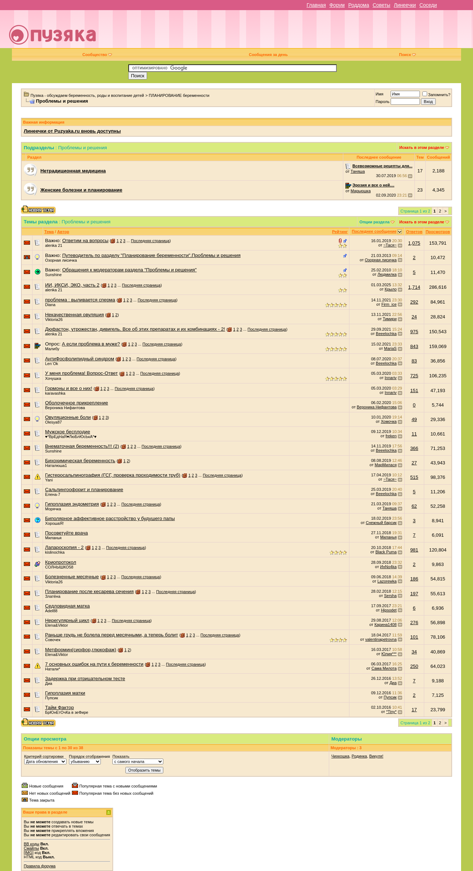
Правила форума (40, 866)
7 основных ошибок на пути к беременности (94, 664)
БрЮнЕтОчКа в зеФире (66, 712)
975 (414, 331)
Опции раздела (375, 222)
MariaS (390, 348)
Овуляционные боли (68, 417)
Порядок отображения (89, 756)
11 (414, 434)
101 (414, 637)
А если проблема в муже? (91, 344)
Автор (63, 231)
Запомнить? (436, 95)
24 (414, 316)
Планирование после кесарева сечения (89, 591)
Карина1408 (385, 624)
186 (414, 579)
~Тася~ (390, 245)
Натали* (52, 669)
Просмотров (438, 231)
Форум (337, 5)
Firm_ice (388, 304)
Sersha (390, 595)
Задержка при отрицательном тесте (85, 678)
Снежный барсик (381, 522)
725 (414, 375)
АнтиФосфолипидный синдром (79, 358)
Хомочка (389, 421)
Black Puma (386, 552)
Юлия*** (389, 654)
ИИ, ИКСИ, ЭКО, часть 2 (72, 285)
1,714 (414, 287)
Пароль (383, 101)
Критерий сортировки (44, 756)
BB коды (31, 844)
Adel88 (51, 611)
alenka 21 (54, 245)
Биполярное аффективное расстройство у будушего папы (110, 518)
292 (414, 302)
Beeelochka (386, 333)
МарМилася (386, 465)
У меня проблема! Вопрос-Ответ (81, 373)
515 (414, 477)
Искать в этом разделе (421, 147)
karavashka (55, 393)
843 (414, 346)
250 (414, 666)
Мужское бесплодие (67, 431)
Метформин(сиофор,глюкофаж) (80, 649)
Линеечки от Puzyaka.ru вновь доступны (72, 131)
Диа (48, 683)
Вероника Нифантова (65, 408)
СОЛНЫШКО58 (59, 567)
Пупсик (51, 698)
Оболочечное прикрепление (76, 403)
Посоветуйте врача (66, 533)
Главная (316, 5)
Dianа (50, 305)
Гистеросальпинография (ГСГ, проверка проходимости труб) (112, 475)
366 (414, 448)
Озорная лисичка (61, 260)
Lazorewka (386, 581)
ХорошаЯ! (54, 523)
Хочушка (53, 378)
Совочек (52, 640)
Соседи (428, 5)
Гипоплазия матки (65, 693)
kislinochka (55, 552)
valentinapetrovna (381, 639)
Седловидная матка (67, 606)
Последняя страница (150, 241)
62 (414, 506)
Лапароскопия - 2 (64, 547)
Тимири (389, 319)
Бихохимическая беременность (80, 460)
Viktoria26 (54, 319)
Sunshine (53, 275)
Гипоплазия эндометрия (72, 504)
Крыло (391, 289)
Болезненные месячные (72, 576)
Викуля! (376, 756)
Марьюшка (361, 191)
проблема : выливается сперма (80, 300)
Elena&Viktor (56, 625)
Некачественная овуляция (74, 314)
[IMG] (29, 852)
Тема (49, 231)
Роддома (358, 5)
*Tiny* (391, 711)
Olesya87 (53, 422)
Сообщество (97, 54)
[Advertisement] (288, 32)
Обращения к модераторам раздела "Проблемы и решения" (129, 270)
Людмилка (387, 274)
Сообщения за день (268, 54)
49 (414, 419)
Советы (381, 5)
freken (391, 436)
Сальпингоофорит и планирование (84, 489)
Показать (120, 756)
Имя (379, 94)
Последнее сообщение (374, 231)
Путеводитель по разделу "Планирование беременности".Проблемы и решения (151, 255)
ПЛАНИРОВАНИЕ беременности (179, 95)
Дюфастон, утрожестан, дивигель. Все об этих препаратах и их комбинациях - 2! (135, 329)
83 (414, 361)
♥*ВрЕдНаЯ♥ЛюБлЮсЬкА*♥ (70, 436)
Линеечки (405, 5)
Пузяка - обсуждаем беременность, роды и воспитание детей (87, 95)
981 (414, 550)
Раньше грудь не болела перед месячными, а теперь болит (111, 635)
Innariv (391, 378)
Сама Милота (384, 668)
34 (414, 652)
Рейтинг (340, 231)
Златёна (52, 596)
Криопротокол (60, 562)
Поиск (407, 54)
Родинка (359, 756)
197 (414, 593)
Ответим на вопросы (85, 240)
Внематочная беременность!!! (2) (82, 446)
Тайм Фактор (59, 707)
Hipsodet (388, 610)
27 (414, 462)
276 (414, 622)
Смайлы (31, 848)
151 (414, 390)
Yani (49, 480)
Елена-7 (52, 494)
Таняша (358, 171)
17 (414, 709)
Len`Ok (51, 363)
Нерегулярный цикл (67, 620)
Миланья (53, 538)
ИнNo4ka (388, 567)
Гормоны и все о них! (69, 388)
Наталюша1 (56, 465)
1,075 (414, 243)
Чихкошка (340, 756)
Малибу (52, 349)
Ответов (414, 231)
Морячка (53, 509)
